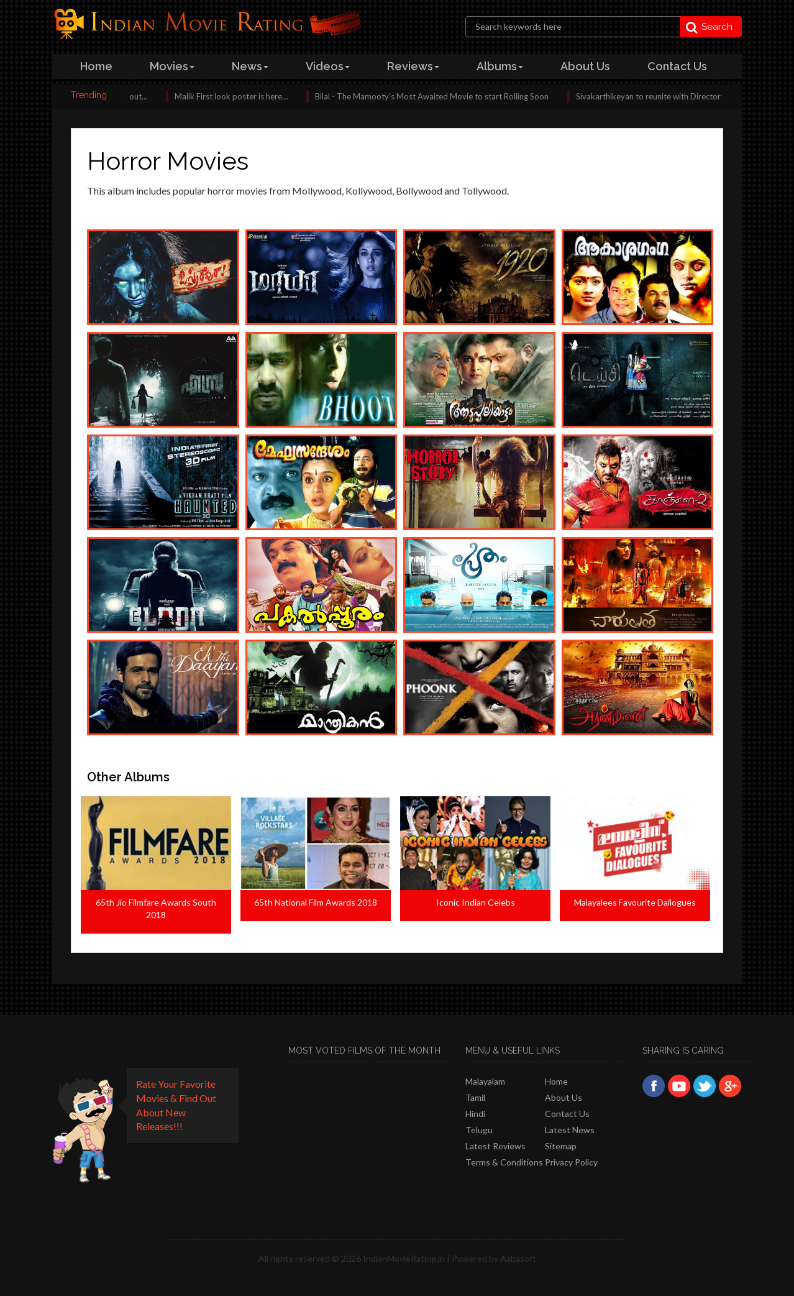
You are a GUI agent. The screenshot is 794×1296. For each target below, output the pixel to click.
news (250, 66)
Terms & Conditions (504, 1162)
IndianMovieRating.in (404, 1258)
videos (328, 66)
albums (500, 66)
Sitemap (561, 1146)
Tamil (475, 1097)
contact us (677, 66)
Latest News (570, 1129)
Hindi (475, 1113)
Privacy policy (571, 1162)
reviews (413, 66)
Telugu (479, 1129)
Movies (172, 66)
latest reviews (495, 1146)
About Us (563, 1097)
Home (556, 1081)
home (96, 66)
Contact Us (567, 1113)
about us (585, 66)
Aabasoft (518, 1258)
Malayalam (485, 1081)
